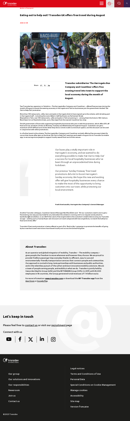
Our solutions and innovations (24, 379)
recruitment (58, 325)
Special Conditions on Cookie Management (93, 385)
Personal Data (77, 379)
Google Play (42, 281)
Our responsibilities (18, 385)
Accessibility (76, 396)
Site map (74, 401)
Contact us (14, 401)
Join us (12, 396)
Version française (79, 407)
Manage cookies (78, 390)
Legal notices (77, 369)
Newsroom (14, 390)
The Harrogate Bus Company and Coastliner (68, 106)
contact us (31, 325)
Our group (13, 374)
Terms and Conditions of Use (85, 374)
